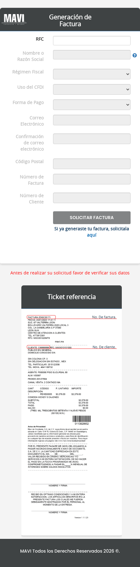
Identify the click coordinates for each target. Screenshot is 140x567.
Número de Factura (32, 180)
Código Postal (29, 161)
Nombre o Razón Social (30, 56)
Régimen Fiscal (28, 72)
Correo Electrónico (32, 121)
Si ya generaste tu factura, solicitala (91, 232)
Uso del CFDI (30, 87)
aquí (91, 235)
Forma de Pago (28, 102)
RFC (40, 39)
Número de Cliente (32, 199)
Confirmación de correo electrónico (30, 142)
